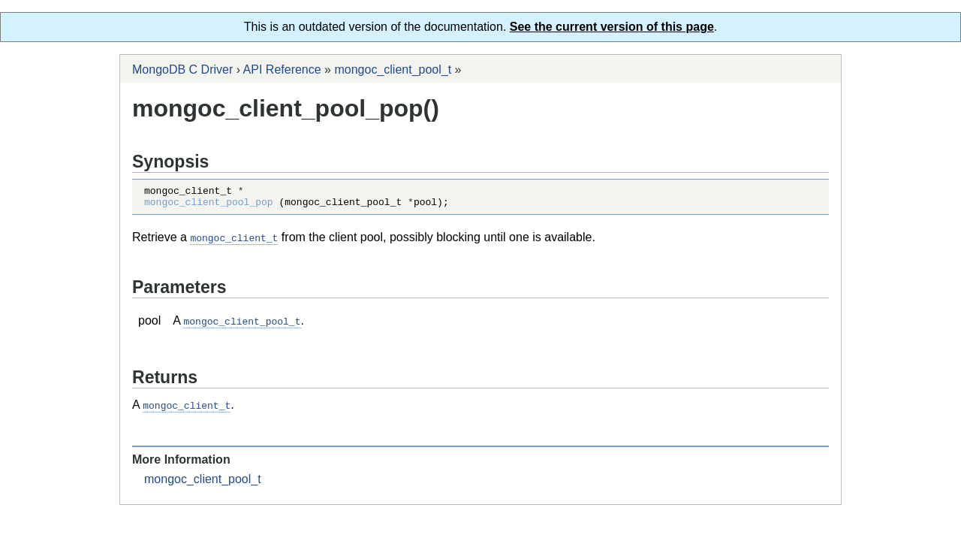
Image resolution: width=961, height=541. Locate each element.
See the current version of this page (612, 26)
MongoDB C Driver (182, 69)
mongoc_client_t (234, 242)
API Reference (282, 69)
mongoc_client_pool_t (392, 69)
